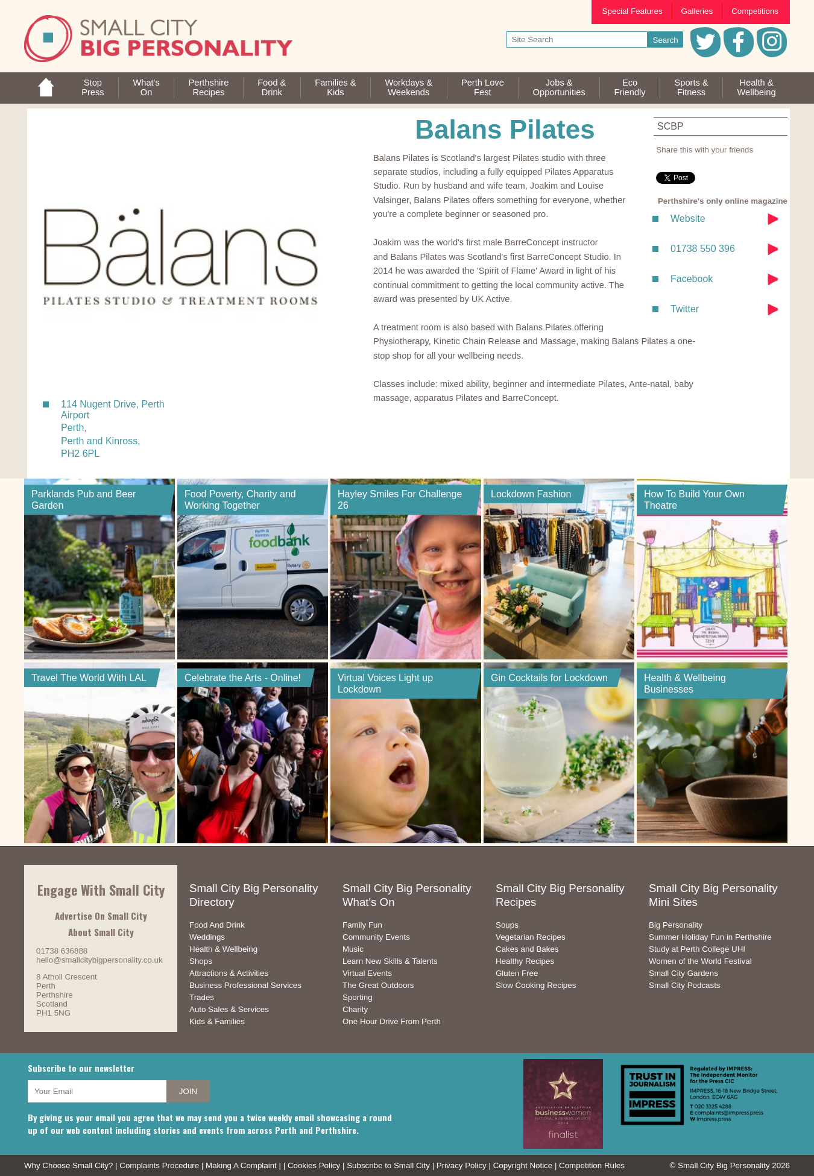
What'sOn (146, 87)
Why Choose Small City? (68, 1165)
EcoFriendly (630, 87)
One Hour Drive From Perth (391, 1021)
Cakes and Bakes (527, 949)
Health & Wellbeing (223, 949)
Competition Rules (592, 1165)
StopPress (92, 87)
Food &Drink (271, 87)
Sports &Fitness (691, 87)
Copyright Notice (523, 1165)
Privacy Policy (462, 1165)
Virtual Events (367, 973)
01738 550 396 (702, 249)
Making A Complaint (241, 1165)
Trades (201, 997)
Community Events (376, 937)
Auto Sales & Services (229, 1009)
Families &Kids (335, 87)
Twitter (684, 309)
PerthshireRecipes (209, 87)
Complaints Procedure (159, 1165)
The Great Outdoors (378, 985)
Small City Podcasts (685, 985)
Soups (507, 924)
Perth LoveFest (482, 87)
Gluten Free (517, 973)
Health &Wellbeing (756, 87)
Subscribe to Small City (388, 1165)
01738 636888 (61, 950)
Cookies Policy (314, 1165)
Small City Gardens (683, 973)
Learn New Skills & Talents (390, 961)
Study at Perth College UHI (697, 949)
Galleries (697, 11)
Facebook (691, 279)
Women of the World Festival (700, 961)
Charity (355, 1009)
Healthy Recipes (525, 961)
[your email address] (97, 1091)
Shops (200, 961)
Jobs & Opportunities (559, 87)
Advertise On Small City (101, 915)
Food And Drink (217, 924)
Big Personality (675, 924)
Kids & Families (217, 1021)
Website (687, 218)
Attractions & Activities (228, 973)
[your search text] (577, 39)
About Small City (101, 932)
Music (353, 949)
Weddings (207, 937)
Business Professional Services (245, 985)
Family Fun (362, 924)
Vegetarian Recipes (531, 937)
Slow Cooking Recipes (536, 985)
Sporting (357, 997)
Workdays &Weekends (408, 87)
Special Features (632, 11)
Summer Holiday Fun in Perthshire (710, 937)
